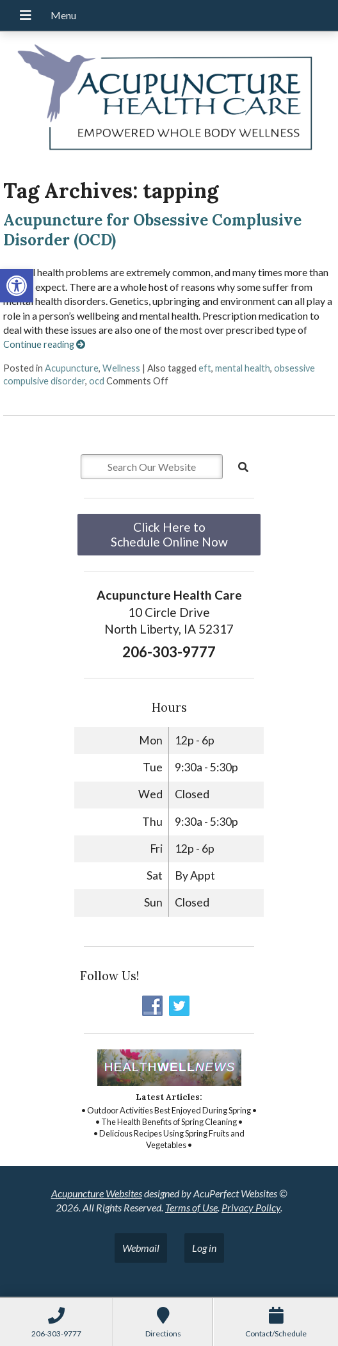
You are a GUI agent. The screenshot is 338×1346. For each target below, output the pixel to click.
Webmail (140, 1248)
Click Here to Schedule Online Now (169, 534)
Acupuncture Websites (96, 1193)
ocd (96, 380)
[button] (16, 285)
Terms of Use (191, 1207)
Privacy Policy (250, 1207)
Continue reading (44, 344)
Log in (204, 1248)
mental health (242, 368)
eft (204, 368)
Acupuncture (72, 368)
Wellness (121, 368)
